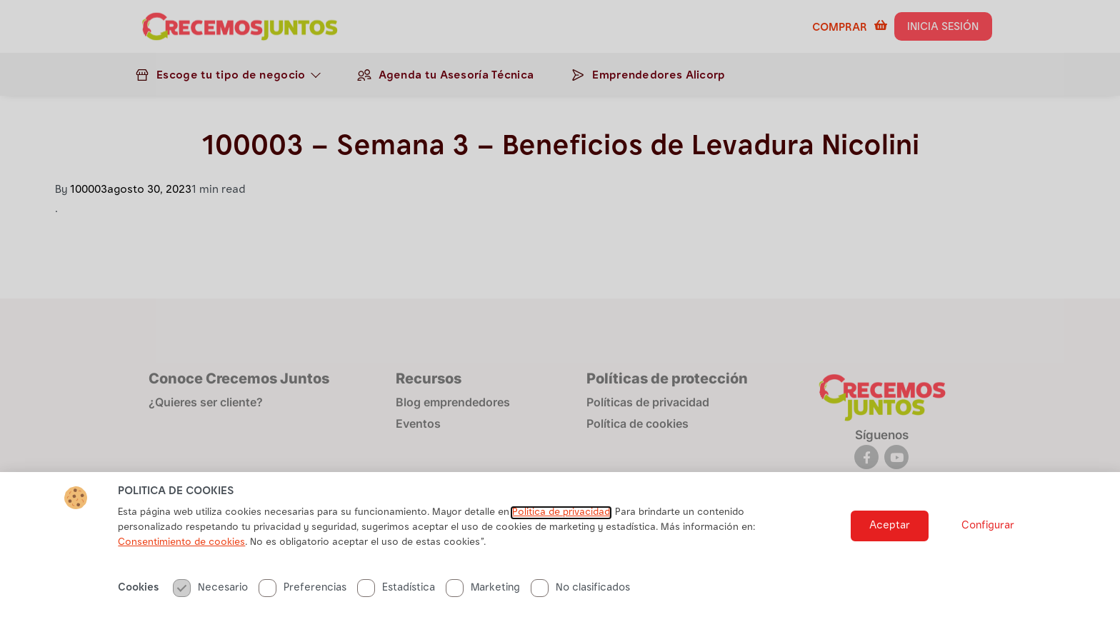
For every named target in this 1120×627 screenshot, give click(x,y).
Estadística (396, 588)
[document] (560, 313)
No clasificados (580, 588)
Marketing (483, 588)
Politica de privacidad (561, 513)
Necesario (210, 588)
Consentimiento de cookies (181, 543)
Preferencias (302, 588)
